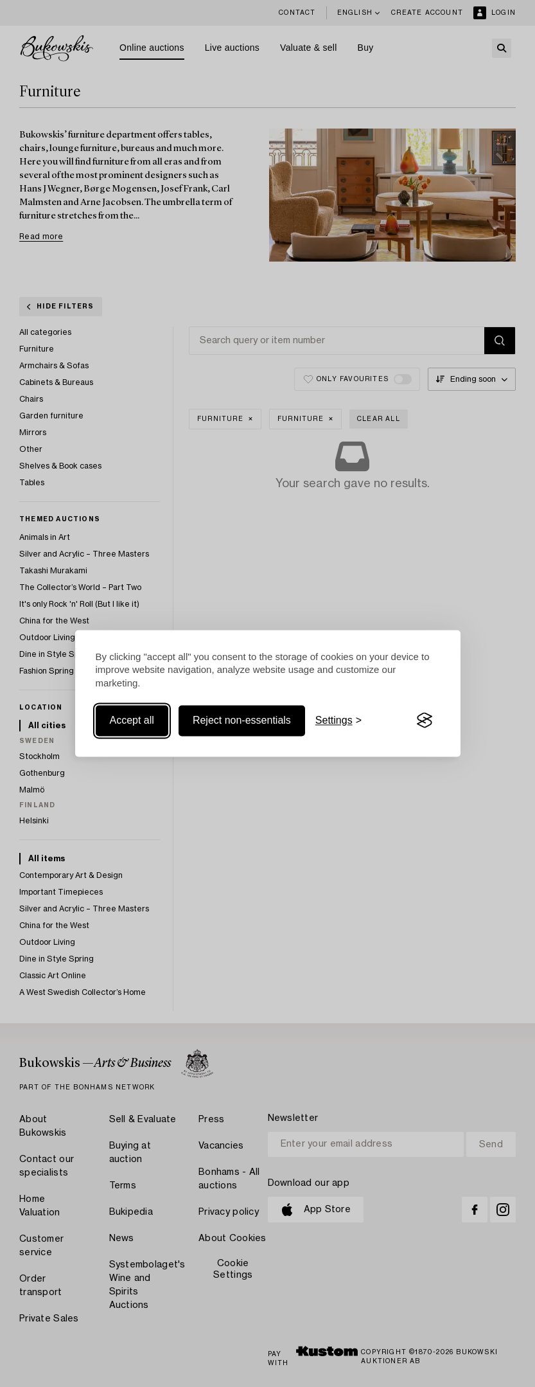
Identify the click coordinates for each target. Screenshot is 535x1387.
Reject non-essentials (242, 720)
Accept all (132, 720)
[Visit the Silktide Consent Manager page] (424, 720)
